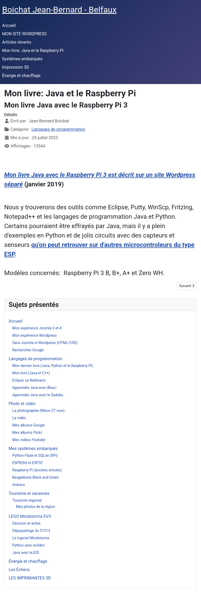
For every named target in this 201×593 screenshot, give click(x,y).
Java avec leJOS (25, 552)
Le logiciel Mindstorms (30, 538)
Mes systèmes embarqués (33, 448)
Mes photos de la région (35, 507)
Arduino (18, 485)
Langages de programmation (58, 129)
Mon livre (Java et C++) (31, 373)
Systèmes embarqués (22, 58)
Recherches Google (28, 350)
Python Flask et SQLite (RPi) (35, 455)
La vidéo (19, 418)
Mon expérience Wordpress (34, 335)
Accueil (9, 25)
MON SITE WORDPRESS (24, 33)
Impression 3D (15, 67)
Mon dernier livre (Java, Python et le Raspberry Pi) (52, 366)
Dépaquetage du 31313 (31, 531)
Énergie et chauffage (21, 75)
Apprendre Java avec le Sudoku (37, 395)
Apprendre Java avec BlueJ (34, 388)
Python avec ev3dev (28, 545)
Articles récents (16, 42)
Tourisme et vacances (29, 493)
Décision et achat (26, 523)
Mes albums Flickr (27, 432)
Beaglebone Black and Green (35, 477)
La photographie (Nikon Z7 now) (38, 410)
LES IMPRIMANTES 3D (30, 578)
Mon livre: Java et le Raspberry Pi (33, 50)
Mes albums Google (28, 425)
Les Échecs (19, 569)
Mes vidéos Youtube (28, 440)
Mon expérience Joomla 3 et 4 (37, 328)
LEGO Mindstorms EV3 (30, 516)
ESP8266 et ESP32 (27, 463)
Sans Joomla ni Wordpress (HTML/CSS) (44, 343)
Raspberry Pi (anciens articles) (37, 470)
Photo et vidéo (22, 403)
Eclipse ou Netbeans (29, 380)
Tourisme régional (27, 500)
